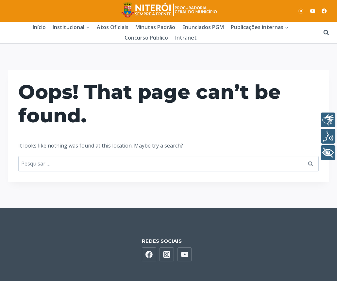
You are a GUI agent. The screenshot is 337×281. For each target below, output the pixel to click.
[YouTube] (313, 11)
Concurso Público (146, 37)
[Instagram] (301, 11)
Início (39, 27)
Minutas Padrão (155, 27)
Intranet (186, 37)
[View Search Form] (323, 32)
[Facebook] (324, 11)
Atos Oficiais (112, 27)
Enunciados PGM (203, 27)
